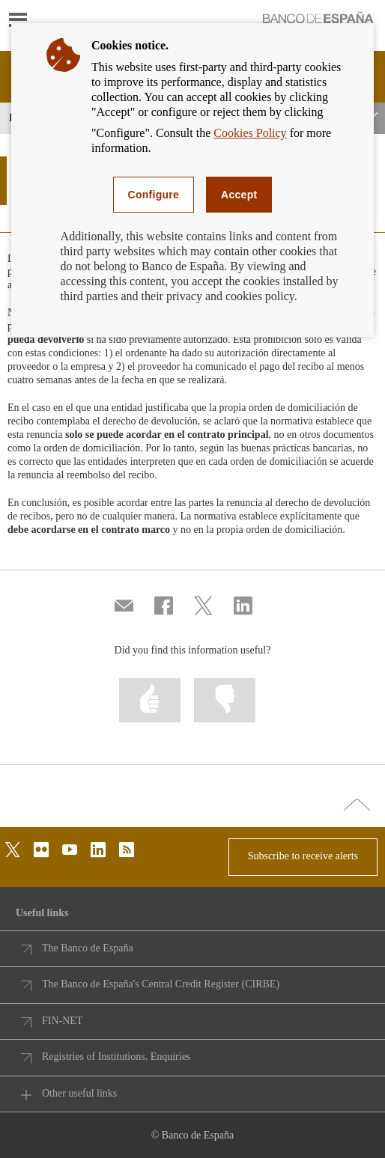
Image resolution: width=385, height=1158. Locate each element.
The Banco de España (87, 948)
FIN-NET (62, 1020)
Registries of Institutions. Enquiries (116, 1056)
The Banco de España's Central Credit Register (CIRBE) (160, 984)
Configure (154, 195)
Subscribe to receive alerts (303, 856)
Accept (239, 195)
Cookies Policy (249, 133)
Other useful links (79, 1093)
